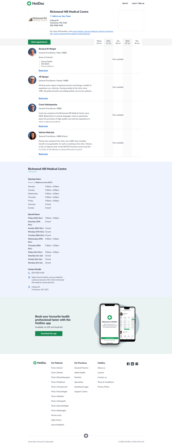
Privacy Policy (103, 387)
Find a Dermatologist (60, 406)
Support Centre (80, 392)
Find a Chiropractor (59, 387)
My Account (56, 415)
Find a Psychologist (59, 392)
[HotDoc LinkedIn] (132, 363)
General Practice (81, 368)
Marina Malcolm (46, 132)
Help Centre (56, 420)
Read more (43, 71)
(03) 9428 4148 (38, 273)
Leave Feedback (57, 425)
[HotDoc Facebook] (128, 363)
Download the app (48, 334)
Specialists (78, 382)
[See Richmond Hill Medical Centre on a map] (131, 21)
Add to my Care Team (60, 16)
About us (101, 368)
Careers (101, 373)
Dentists (77, 377)
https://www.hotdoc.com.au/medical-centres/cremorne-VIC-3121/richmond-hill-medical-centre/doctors (48, 279)
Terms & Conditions (106, 382)
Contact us (102, 377)
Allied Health (79, 373)
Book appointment (39, 42)
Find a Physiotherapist (60, 377)
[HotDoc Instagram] (137, 363)
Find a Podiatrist (58, 382)
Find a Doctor (57, 368)
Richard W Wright (47, 49)
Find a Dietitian (57, 396)
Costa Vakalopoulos (48, 105)
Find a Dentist (57, 373)
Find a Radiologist (58, 411)
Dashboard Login (81, 387)
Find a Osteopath (58, 401)
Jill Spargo (44, 77)
